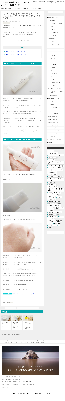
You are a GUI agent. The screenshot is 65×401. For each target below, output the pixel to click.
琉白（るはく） (53, 29)
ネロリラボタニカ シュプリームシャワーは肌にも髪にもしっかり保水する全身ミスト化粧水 (17, 325)
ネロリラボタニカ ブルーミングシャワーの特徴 (15, 51)
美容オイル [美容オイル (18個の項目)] (52, 217)
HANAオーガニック (53, 20)
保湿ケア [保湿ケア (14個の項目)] (51, 197)
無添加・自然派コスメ (52, 116)
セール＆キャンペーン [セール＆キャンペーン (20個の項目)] (55, 162)
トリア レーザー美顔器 (54, 130)
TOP (14, 340)
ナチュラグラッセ (53, 55)
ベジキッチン (52, 85)
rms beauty (52, 104)
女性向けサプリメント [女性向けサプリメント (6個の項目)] (54, 205)
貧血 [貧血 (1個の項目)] (58, 225)
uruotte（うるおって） (54, 49)
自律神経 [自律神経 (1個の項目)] (49, 223)
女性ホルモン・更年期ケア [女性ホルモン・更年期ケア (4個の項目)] (54, 203)
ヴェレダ (51, 101)
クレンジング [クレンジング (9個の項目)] (52, 157)
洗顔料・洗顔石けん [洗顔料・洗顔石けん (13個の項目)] (55, 212)
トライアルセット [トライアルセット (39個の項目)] (56, 166)
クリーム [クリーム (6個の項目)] (61, 155)
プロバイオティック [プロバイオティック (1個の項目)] (51, 182)
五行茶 (51, 70)
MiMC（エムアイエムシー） (55, 47)
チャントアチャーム (54, 32)
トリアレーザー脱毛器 (54, 133)
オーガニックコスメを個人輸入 (54, 88)
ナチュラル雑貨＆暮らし (53, 122)
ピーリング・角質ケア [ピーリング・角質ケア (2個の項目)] (52, 174)
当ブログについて (21, 393)
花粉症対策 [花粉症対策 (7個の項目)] (57, 223)
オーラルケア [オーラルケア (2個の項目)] (50, 150)
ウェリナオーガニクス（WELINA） (57, 23)
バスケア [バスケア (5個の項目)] (59, 167)
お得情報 (50, 142)
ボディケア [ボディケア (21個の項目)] (52, 187)
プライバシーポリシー (47, 393)
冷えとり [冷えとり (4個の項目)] (59, 197)
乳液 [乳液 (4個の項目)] (57, 194)
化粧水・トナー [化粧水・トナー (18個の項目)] (54, 201)
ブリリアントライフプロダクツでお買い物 (56, 92)
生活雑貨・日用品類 (54, 125)
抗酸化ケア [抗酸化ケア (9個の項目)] (59, 208)
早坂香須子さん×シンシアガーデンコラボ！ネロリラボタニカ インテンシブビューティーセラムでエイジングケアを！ (28, 325)
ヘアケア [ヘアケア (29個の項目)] (52, 185)
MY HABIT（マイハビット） (55, 82)
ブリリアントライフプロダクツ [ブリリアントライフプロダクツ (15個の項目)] (55, 179)
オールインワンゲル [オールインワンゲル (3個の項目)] (52, 153)
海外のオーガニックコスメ (53, 98)
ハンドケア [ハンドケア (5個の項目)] (51, 167)
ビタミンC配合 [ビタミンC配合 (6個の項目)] (52, 172)
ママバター (52, 61)
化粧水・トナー (10, 302)
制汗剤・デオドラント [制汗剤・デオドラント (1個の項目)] (51, 199)
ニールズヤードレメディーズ (55, 107)
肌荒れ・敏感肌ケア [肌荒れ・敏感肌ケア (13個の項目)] (55, 221)
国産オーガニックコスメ (6, 8)
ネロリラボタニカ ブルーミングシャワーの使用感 (16, 54)
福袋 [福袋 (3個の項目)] (58, 214)
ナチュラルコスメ (17, 8)
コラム (39, 8)
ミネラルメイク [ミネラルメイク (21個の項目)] (54, 193)
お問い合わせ (38, 393)
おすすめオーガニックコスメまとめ (55, 136)
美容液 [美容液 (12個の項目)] (61, 216)
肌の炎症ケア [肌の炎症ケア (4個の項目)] (51, 218)
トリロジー (52, 110)
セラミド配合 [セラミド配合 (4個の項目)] (51, 159)
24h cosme (52, 52)
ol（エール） (52, 79)
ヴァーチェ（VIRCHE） (54, 44)
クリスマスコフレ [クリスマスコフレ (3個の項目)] (52, 155)
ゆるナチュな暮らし (54, 127)
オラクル (51, 26)
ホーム (14, 393)
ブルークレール (53, 35)
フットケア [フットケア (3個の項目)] (60, 176)
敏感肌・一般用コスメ (52, 119)
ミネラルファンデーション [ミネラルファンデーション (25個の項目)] (55, 190)
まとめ (34, 8)
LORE (51, 76)
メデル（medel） (53, 64)
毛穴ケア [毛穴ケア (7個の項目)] (50, 210)
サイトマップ (30, 393)
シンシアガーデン (26, 8)
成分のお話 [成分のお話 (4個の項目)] (51, 208)
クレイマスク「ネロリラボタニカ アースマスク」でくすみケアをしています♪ (6, 324)
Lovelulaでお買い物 (53, 95)
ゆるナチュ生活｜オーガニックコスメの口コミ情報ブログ (16, 3)
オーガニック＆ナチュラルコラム (55, 139)
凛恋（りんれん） (53, 67)
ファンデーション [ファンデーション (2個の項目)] (51, 176)
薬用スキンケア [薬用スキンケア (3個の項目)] (51, 225)
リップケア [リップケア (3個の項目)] (50, 194)
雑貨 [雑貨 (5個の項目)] (49, 227)
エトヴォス (52, 41)
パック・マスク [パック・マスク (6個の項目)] (58, 170)
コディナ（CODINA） (54, 113)
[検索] (55, 12)
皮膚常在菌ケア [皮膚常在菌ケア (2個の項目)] (51, 214)
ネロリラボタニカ (53, 73)
